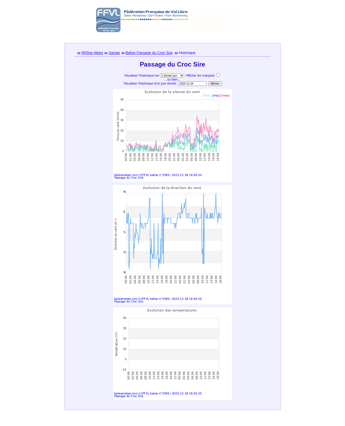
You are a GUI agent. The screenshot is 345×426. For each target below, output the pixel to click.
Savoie (114, 53)
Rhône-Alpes (92, 53)
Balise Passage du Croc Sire (149, 53)
